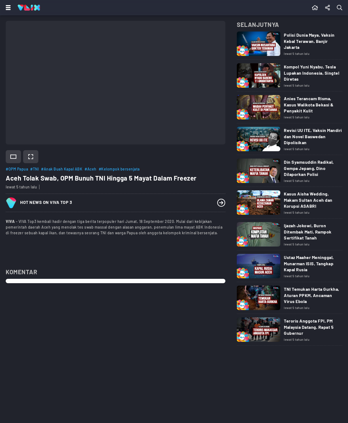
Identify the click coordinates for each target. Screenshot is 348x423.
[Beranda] (315, 7)
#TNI (34, 169)
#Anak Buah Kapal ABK (61, 169)
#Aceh (91, 169)
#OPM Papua (17, 169)
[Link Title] (289, 45)
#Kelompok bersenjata (119, 169)
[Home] (29, 7)
